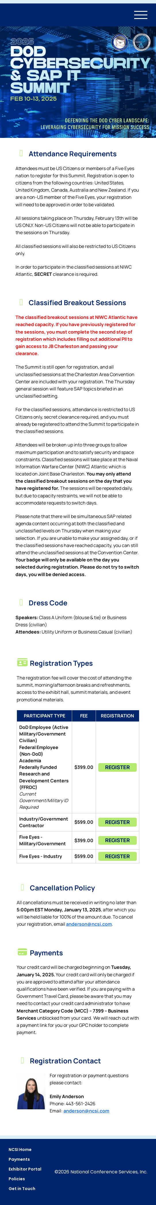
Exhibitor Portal (25, 1169)
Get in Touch (22, 1188)
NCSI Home (20, 1149)
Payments (19, 1159)
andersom (86, 1111)
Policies (17, 1179)
